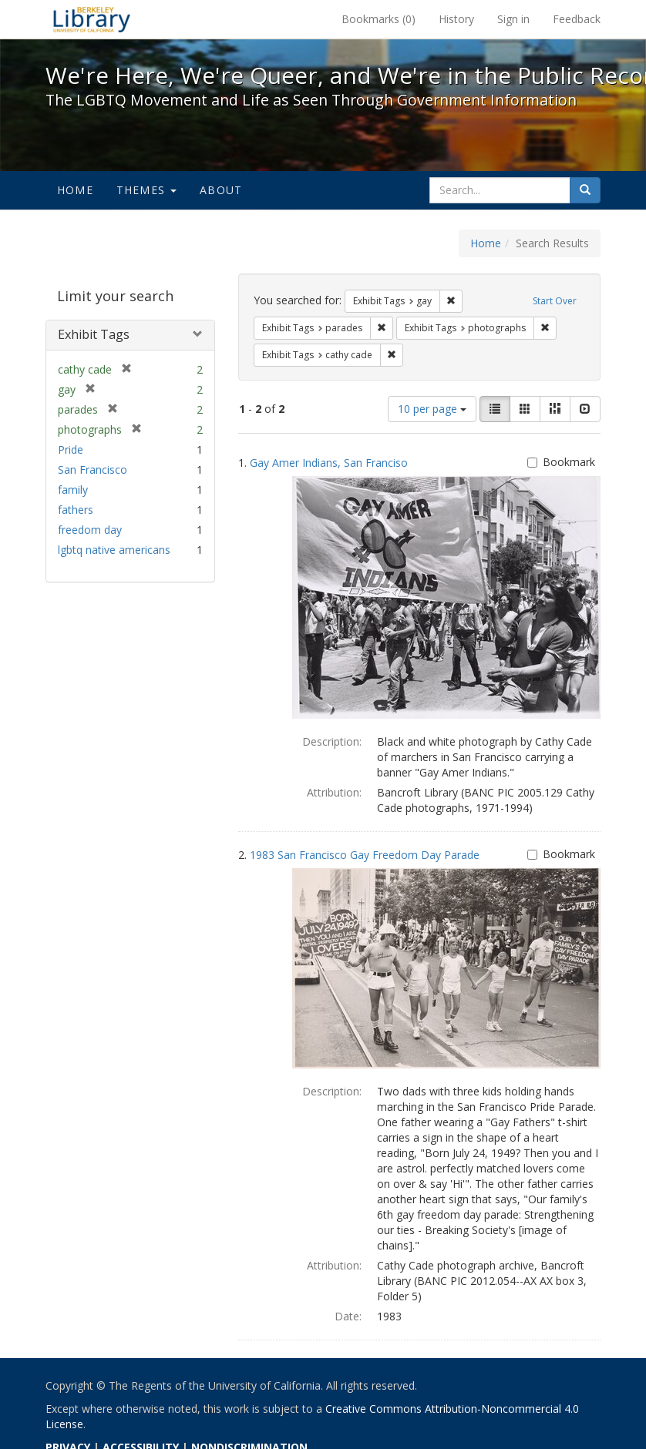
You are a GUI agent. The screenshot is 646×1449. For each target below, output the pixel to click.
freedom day (90, 529)
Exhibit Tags (94, 334)
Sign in (513, 19)
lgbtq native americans (114, 549)
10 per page (432, 408)
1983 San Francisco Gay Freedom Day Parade (364, 854)
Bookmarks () (379, 19)
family (73, 489)
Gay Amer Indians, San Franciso (329, 462)
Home (75, 190)
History (456, 19)
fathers (75, 509)
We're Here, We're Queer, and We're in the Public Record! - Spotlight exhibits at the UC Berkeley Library (92, 19)
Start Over (555, 300)
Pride (70, 449)
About (221, 190)
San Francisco (92, 469)
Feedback (577, 19)
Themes (146, 190)
